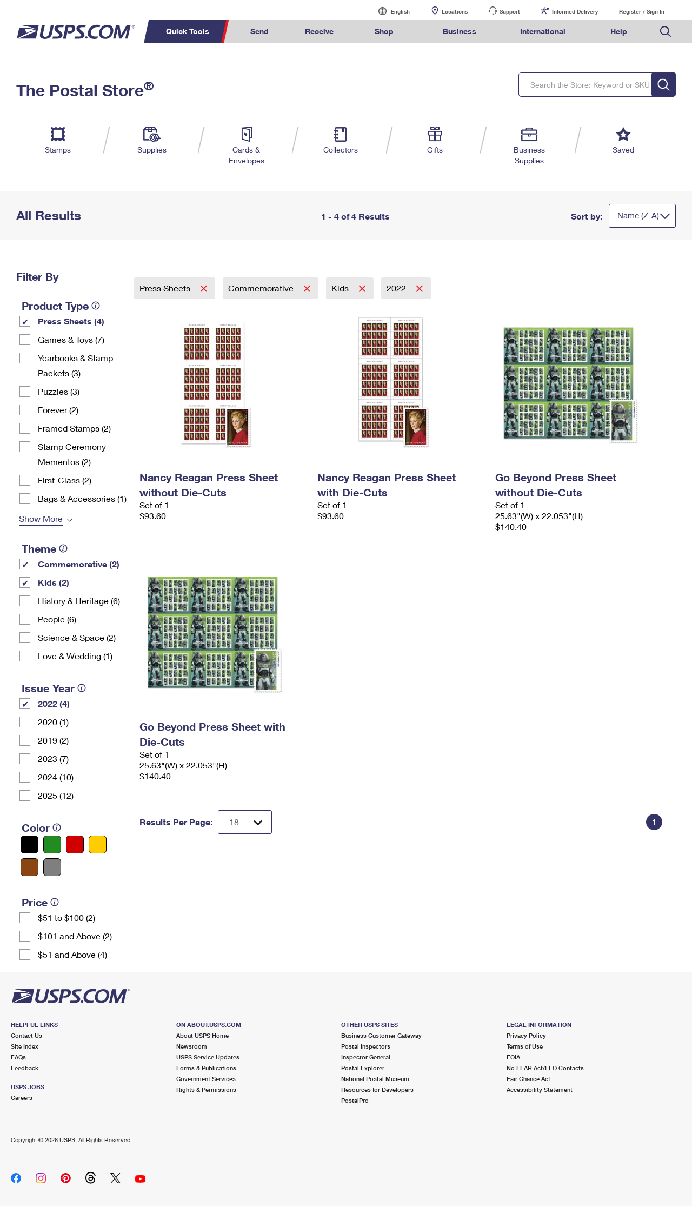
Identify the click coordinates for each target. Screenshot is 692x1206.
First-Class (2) (64, 480)
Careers (21, 1097)
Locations (455, 11)
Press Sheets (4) (71, 321)
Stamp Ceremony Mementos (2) (72, 454)
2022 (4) (54, 703)
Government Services (206, 1078)
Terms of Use (525, 1046)
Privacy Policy (526, 1035)
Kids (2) (53, 582)
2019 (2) (53, 740)
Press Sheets (165, 288)
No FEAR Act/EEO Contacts (545, 1067)
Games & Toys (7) (71, 339)
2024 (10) (56, 777)
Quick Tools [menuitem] (187, 31)
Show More (41, 518)
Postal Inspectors (365, 1046)
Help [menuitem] (618, 31)
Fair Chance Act (528, 1078)
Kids (341, 288)
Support (510, 11)
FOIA (513, 1057)
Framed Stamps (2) (74, 428)
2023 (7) (53, 758)
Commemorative (262, 288)
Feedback (24, 1067)
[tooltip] (95, 305)
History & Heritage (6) (79, 600)
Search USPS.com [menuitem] (665, 31)
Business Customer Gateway (381, 1035)
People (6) (57, 619)
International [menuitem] (542, 31)
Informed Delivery (575, 11)
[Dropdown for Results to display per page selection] (245, 822)
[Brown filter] (29, 867)
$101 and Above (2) (75, 936)
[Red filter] (75, 844)
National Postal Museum (375, 1078)
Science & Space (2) (77, 637)
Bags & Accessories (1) (82, 498)
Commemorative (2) (78, 564)
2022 (397, 288)
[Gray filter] (52, 867)
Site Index (24, 1046)
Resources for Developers (377, 1089)
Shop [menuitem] (384, 31)
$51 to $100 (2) (66, 917)
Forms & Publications (206, 1067)
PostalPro (355, 1100)
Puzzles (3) (58, 391)
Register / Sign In (641, 11)
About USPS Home (202, 1035)
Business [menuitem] (459, 31)
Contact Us (26, 1035)
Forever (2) (58, 410)
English (389, 11)
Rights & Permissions (206, 1089)
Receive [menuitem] (319, 31)
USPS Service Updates (207, 1057)
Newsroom (191, 1046)
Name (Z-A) (638, 215)
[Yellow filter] (98, 844)
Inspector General (365, 1057)
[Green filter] (52, 844)
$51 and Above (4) (72, 954)
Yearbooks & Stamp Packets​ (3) (75, 365)
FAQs (18, 1057)
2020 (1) (53, 722)
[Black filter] (29, 844)
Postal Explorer (362, 1067)
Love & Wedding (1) (75, 656)
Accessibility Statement (540, 1089)
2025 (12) (56, 795)
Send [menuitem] (259, 31)
